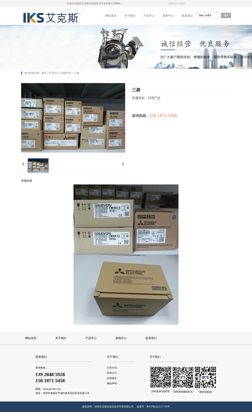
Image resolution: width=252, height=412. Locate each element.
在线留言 (112, 378)
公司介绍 (112, 367)
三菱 (76, 73)
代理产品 (66, 73)
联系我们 (187, 15)
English (182, 3)
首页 (44, 73)
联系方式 (112, 373)
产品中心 (149, 15)
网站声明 (112, 383)
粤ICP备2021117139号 (158, 406)
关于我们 (130, 15)
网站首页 (111, 15)
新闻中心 (168, 15)
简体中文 (173, 3)
